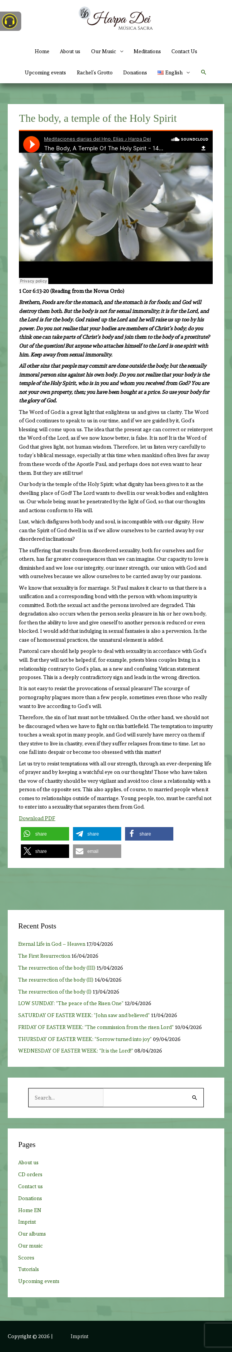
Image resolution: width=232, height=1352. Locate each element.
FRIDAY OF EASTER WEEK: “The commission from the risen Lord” (96, 1027)
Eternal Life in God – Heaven (51, 944)
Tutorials (28, 1269)
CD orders (30, 1174)
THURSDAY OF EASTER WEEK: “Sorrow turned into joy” (85, 1039)
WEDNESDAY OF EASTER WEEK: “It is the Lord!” (75, 1051)
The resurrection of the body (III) (56, 968)
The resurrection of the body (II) (55, 980)
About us (70, 51)
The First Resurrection (44, 956)
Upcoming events (45, 72)
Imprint (27, 1222)
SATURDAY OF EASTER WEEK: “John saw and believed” (84, 1015)
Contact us (30, 1186)
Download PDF (37, 818)
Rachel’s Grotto (95, 72)
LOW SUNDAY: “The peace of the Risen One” (71, 1003)
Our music (30, 1246)
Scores (26, 1257)
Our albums (32, 1234)
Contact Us (184, 51)
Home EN (29, 1210)
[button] (173, 72)
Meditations (147, 51)
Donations (135, 72)
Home (42, 51)
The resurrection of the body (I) (54, 992)
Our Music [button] (103, 51)
